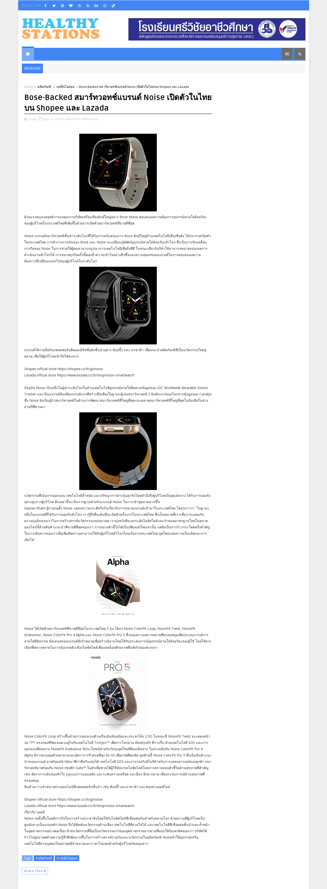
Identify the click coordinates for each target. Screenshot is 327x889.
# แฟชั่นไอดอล (67, 858)
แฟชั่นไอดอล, (90, 119)
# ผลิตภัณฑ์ (44, 858)
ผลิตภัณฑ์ (44, 86)
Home (28, 86)
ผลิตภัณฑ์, (73, 119)
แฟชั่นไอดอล (65, 86)
